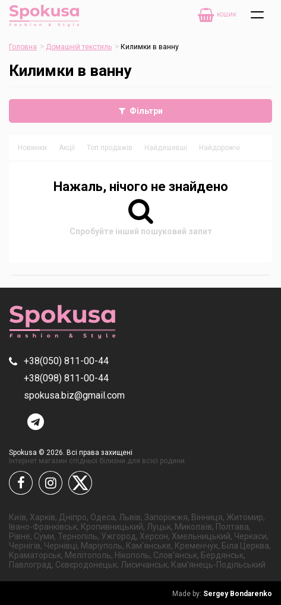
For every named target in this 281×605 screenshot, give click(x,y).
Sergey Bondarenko (222, 594)
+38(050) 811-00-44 (66, 361)
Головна (23, 47)
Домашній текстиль (79, 47)
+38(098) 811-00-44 (66, 378)
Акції (67, 148)
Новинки (32, 148)
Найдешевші (165, 148)
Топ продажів (109, 148)
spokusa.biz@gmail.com (74, 395)
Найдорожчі (219, 148)
